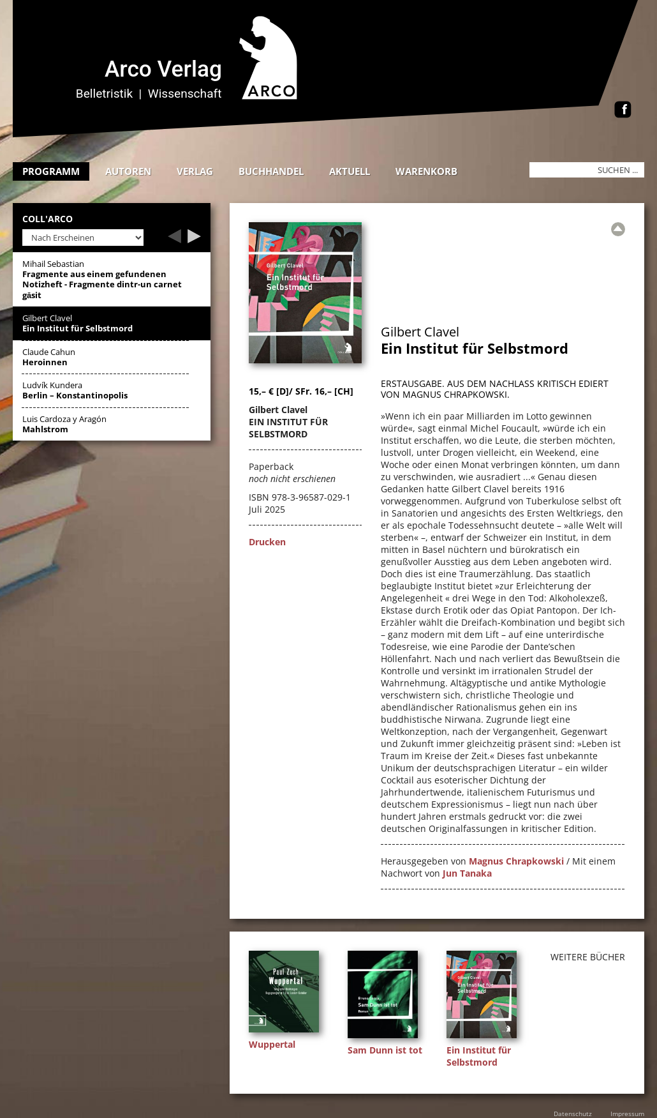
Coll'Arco (47, 219)
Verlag (195, 171)
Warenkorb (426, 171)
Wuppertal (272, 1044)
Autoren (128, 171)
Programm (51, 171)
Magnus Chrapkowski (516, 861)
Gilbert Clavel (420, 331)
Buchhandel (271, 171)
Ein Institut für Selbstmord (479, 1056)
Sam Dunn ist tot (385, 1050)
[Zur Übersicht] (618, 229)
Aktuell (349, 171)
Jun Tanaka (467, 873)
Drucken (267, 542)
